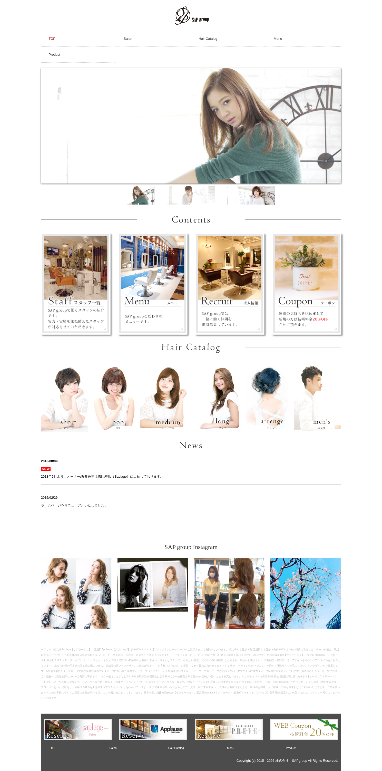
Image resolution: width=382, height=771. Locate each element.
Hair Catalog (208, 39)
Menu (278, 39)
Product (54, 54)
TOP (52, 39)
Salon (128, 39)
